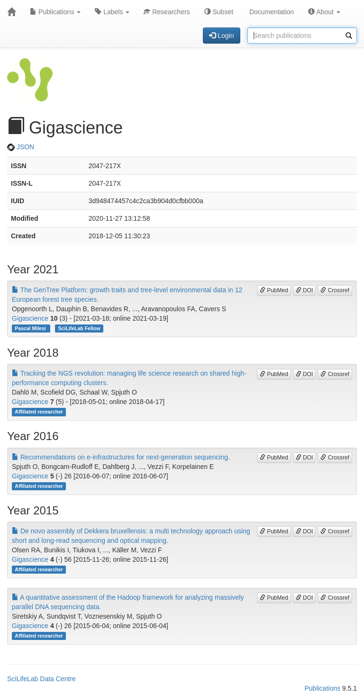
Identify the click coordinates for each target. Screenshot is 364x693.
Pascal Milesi (31, 328)
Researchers (167, 12)
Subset (218, 12)
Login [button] (221, 35)
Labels (112, 12)
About (324, 12)
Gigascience (30, 318)
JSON (20, 147)
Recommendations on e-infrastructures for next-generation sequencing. (121, 457)
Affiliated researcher (39, 411)
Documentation (270, 12)
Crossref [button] (334, 290)
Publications (55, 12)
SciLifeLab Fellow (79, 328)
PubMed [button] (274, 290)
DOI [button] (304, 290)
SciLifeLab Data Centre (41, 679)
